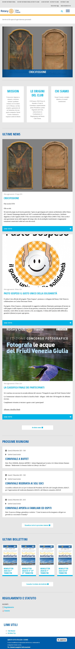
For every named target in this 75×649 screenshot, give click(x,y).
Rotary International (8, 2)
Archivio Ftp (12, 633)
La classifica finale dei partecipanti (24, 387)
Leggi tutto (8, 229)
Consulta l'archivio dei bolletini (36, 584)
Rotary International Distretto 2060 (28, 2)
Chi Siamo (62, 91)
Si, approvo (62, 641)
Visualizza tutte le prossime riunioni (37, 525)
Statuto (7, 611)
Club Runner (11, 631)
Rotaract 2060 (65, 2)
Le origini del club (37, 93)
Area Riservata (66, 6)
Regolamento (9, 607)
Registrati (55, 6)
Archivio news (37, 427)
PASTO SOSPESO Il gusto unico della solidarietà (30, 293)
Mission (13, 91)
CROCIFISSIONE (37, 72)
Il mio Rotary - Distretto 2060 (50, 2)
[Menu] (67, 11)
